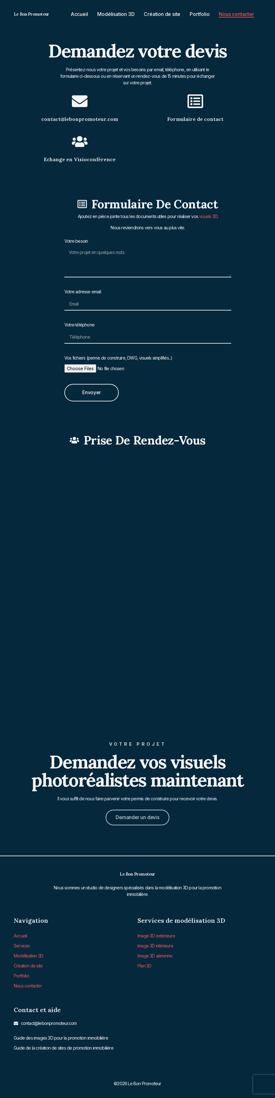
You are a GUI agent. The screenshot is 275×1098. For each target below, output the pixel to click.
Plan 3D (144, 964)
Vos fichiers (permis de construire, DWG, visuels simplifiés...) (118, 357)
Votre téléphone (79, 324)
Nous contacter (236, 14)
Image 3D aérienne (155, 954)
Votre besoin (76, 241)
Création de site (162, 14)
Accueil (79, 14)
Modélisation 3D (115, 14)
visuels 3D (208, 216)
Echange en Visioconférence (80, 159)
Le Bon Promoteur (31, 14)
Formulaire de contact (195, 119)
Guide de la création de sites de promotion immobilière (63, 1045)
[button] (137, 810)
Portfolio (199, 14)
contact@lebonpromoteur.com (79, 119)
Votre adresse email (82, 291)
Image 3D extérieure (156, 935)
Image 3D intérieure (155, 945)
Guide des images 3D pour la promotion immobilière (61, 1035)
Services (22, 945)
